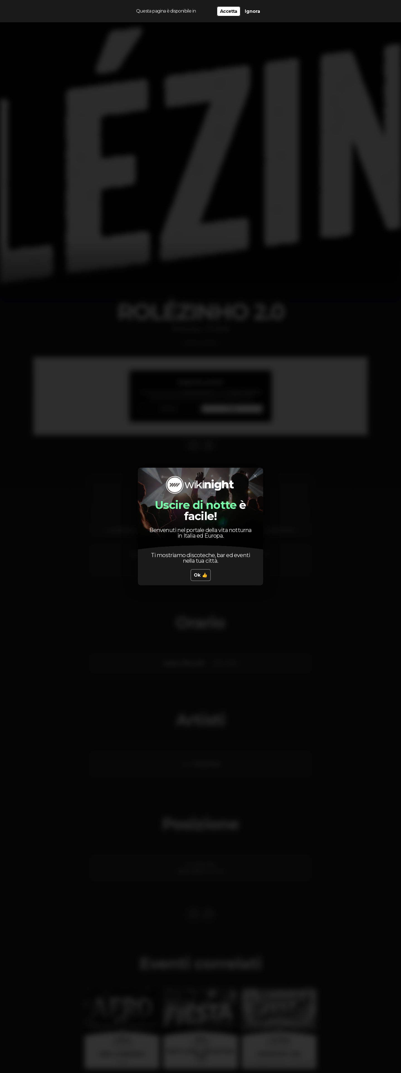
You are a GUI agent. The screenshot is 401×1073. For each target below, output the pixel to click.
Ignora (252, 11)
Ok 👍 (200, 575)
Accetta (228, 11)
